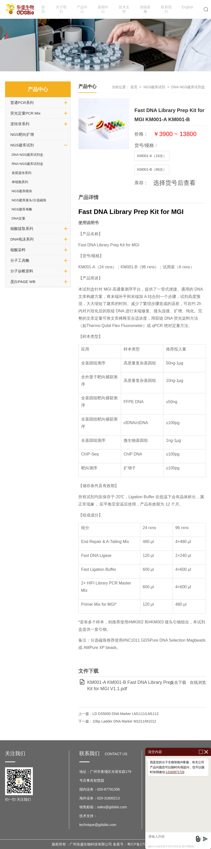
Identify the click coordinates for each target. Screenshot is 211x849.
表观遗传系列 (21, 173)
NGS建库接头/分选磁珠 (29, 200)
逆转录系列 (19, 124)
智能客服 (145, 9)
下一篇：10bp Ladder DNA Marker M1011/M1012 (117, 721)
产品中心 (82, 9)
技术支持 (124, 9)
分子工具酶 (19, 260)
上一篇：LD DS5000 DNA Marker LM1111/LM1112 (118, 714)
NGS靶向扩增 (22, 134)
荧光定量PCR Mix (25, 113)
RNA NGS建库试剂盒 (27, 164)
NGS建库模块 (22, 191)
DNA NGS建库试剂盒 (27, 155)
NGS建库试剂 (22, 145)
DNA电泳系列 (22, 239)
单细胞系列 (20, 182)
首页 (43, 9)
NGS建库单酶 (22, 209)
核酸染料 (18, 250)
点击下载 (178, 682)
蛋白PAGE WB (22, 281)
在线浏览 (198, 682)
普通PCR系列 (22, 102)
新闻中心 (103, 9)
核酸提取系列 (21, 228)
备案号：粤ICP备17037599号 (136, 844)
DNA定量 (18, 218)
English (187, 7)
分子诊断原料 (21, 271)
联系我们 (166, 9)
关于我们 (61, 9)
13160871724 (175, 772)
